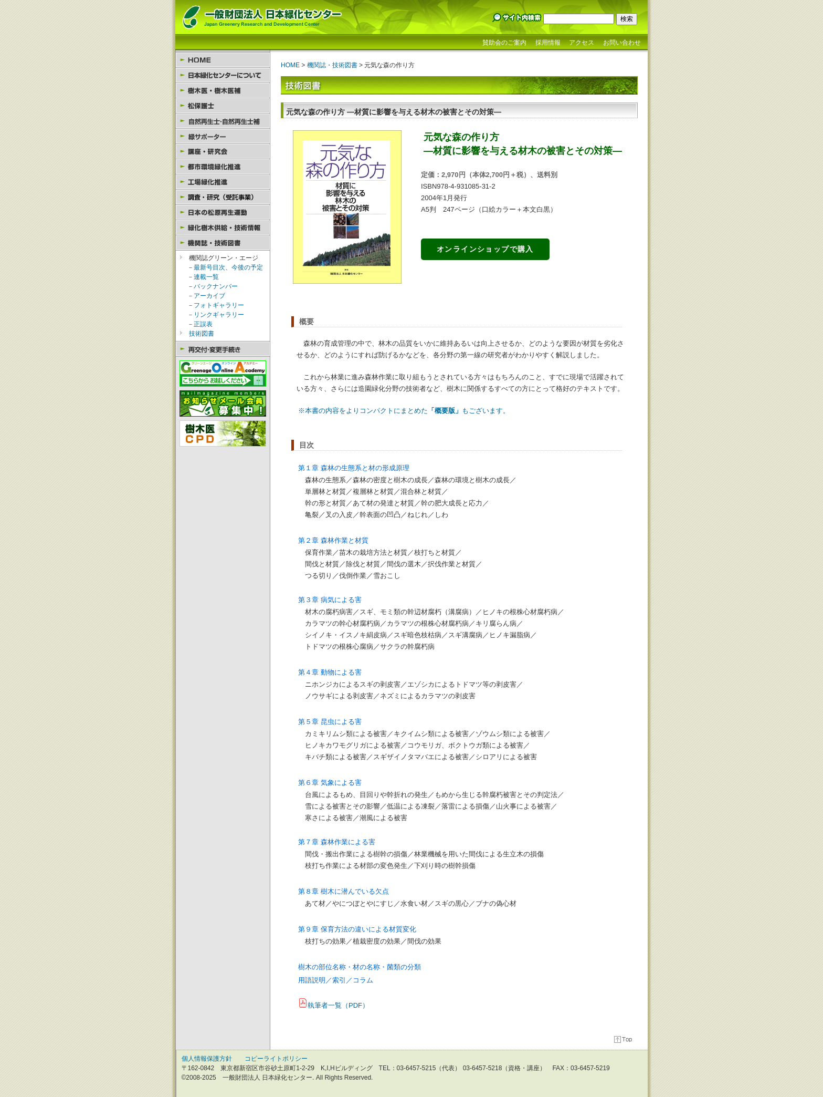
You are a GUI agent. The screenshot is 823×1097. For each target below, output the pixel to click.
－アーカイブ (206, 295)
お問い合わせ (622, 42)
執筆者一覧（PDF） (338, 1005)
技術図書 (201, 333)
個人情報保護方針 (207, 1058)
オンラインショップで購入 (485, 249)
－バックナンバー (212, 286)
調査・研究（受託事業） (222, 197)
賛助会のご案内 (504, 42)
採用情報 (548, 42)
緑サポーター (222, 136)
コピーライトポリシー (276, 1058)
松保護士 (222, 105)
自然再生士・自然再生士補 (222, 121)
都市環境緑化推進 (222, 166)
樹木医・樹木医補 (222, 90)
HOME (222, 60)
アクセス (581, 42)
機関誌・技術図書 (222, 243)
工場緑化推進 (222, 182)
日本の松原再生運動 (222, 212)
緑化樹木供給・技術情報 (222, 227)
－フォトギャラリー (215, 305)
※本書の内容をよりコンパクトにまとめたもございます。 (404, 411)
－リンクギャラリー (215, 314)
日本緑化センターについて (222, 75)
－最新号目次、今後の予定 (225, 267)
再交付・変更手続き (222, 349)
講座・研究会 (222, 151)
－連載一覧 (203, 277)
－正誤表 (200, 324)
